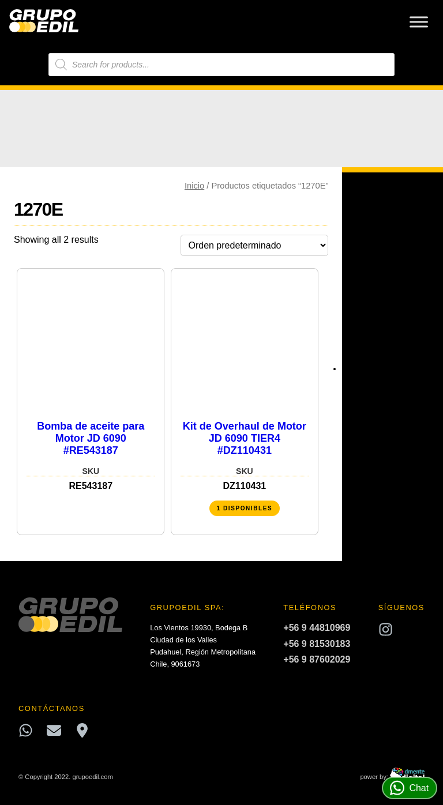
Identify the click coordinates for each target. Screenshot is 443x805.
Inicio (194, 185)
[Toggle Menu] (419, 21)
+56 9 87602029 (316, 659)
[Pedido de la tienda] (254, 245)
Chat (409, 788)
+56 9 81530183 (316, 644)
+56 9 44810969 (316, 628)
